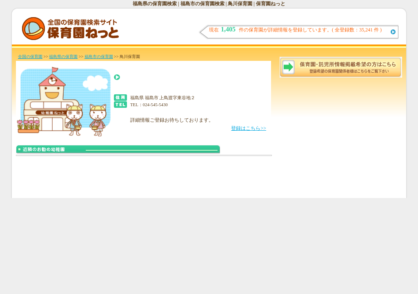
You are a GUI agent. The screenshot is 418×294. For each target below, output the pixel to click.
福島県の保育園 (63, 56)
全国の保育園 (30, 56)
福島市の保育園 (98, 56)
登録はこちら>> (248, 128)
